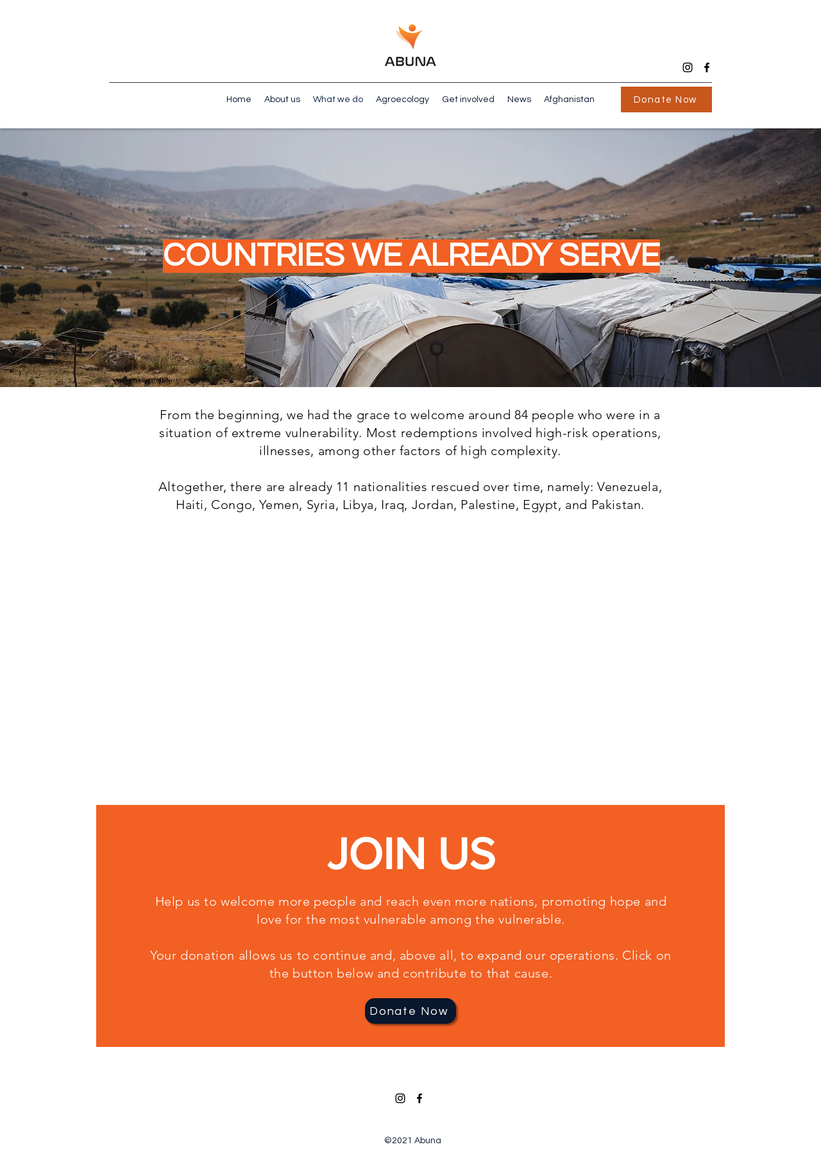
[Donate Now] (666, 99)
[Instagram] (687, 67)
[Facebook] (706, 67)
